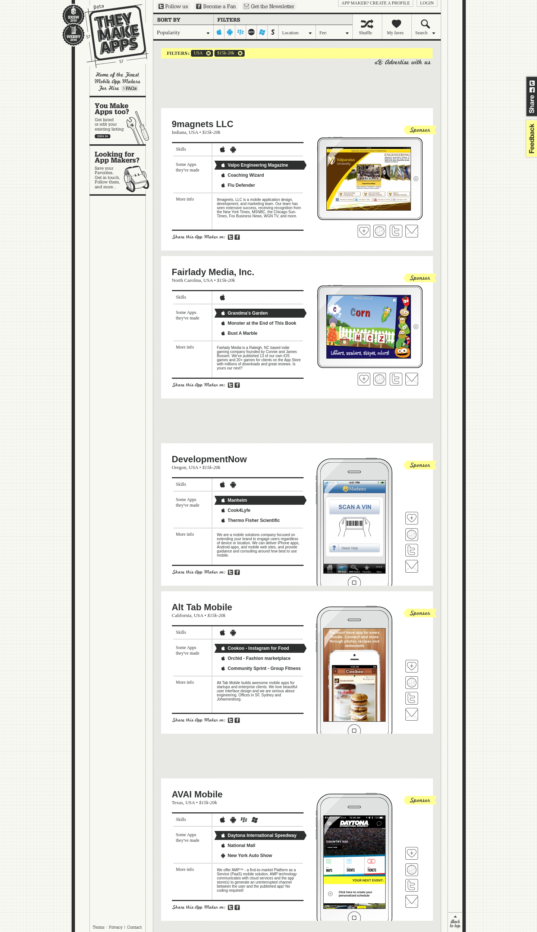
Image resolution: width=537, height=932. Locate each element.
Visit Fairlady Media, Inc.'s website (379, 379)
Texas (177, 802)
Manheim (233, 500)
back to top (455, 922)
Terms (98, 927)
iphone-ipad (219, 32)
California (182, 615)
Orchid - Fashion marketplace (255, 658)
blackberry (240, 32)
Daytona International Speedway (258, 835)
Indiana (179, 132)
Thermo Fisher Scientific (250, 520)
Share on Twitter (532, 83)
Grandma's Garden (244, 313)
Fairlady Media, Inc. (213, 272)
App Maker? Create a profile (376, 3)
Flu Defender (237, 185)
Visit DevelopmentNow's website (411, 534)
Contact (135, 927)
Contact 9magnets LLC (411, 231)
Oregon (179, 467)
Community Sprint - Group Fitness (260, 668)
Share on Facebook (532, 89)
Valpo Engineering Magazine (254, 165)
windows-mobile (262, 32)
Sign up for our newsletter (269, 6)
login (427, 3)
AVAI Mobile (197, 794)
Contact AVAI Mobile (411, 901)
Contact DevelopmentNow (411, 566)
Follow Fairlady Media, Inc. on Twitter (396, 379)
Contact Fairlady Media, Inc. (411, 379)
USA (197, 53)
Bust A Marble (239, 333)
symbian (273, 32)
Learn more (129, 88)
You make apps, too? (121, 120)
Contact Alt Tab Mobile (411, 714)
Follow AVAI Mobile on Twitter (411, 885)
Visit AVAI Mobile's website (411, 869)
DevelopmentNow (209, 459)
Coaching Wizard (242, 175)
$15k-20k (224, 53)
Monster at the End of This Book (258, 323)
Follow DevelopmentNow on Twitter (411, 550)
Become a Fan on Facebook (216, 6)
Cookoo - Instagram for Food (254, 648)
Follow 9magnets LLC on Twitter (396, 231)
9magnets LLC (202, 124)
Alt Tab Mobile (202, 607)
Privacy (116, 927)
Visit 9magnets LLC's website (379, 231)
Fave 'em (364, 231)
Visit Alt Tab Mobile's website (411, 682)
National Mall (237, 845)
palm (251, 32)
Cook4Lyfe (235, 510)
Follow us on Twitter (173, 6)
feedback (530, 138)
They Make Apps (111, 36)
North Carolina (186, 280)
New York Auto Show (246, 855)
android (229, 32)
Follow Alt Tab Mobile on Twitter (411, 698)
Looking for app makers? (121, 170)
